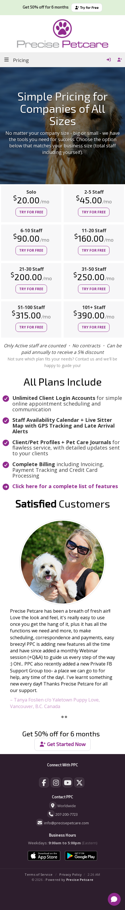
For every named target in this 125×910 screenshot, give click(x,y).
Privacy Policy (70, 874)
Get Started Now (62, 744)
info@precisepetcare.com (66, 822)
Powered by (69, 879)
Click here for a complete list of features (65, 486)
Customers (62, 503)
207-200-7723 (66, 814)
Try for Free (87, 7)
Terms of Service (38, 874)
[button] (9, 615)
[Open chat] (114, 899)
